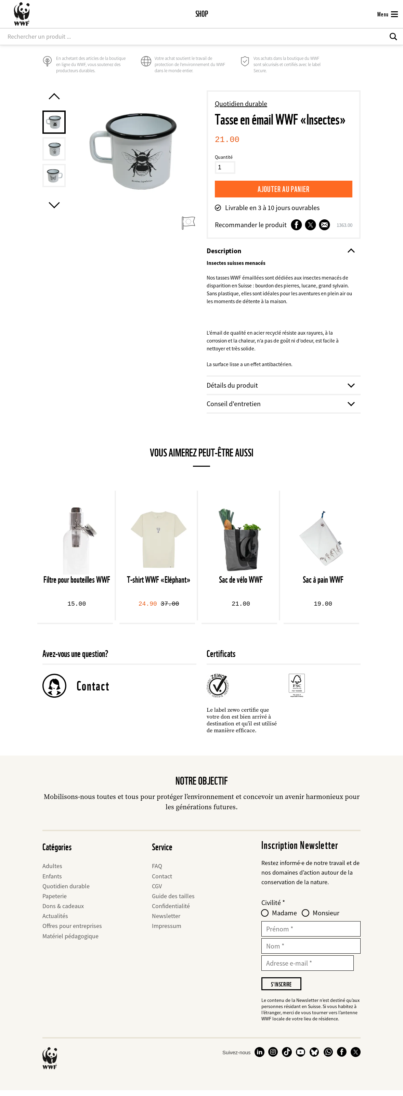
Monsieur (326, 917)
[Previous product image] (54, 96)
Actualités (55, 921)
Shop (201, 14)
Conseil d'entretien (280, 408)
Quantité (224, 157)
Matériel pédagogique (70, 941)
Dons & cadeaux (63, 911)
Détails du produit (280, 390)
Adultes (52, 871)
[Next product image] (54, 214)
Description (280, 251)
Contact (93, 690)
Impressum (166, 931)
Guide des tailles (173, 901)
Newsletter (166, 921)
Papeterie (54, 901)
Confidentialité (171, 911)
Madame (284, 917)
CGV (157, 891)
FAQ (157, 871)
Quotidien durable (241, 103)
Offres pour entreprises (72, 931)
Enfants (52, 881)
